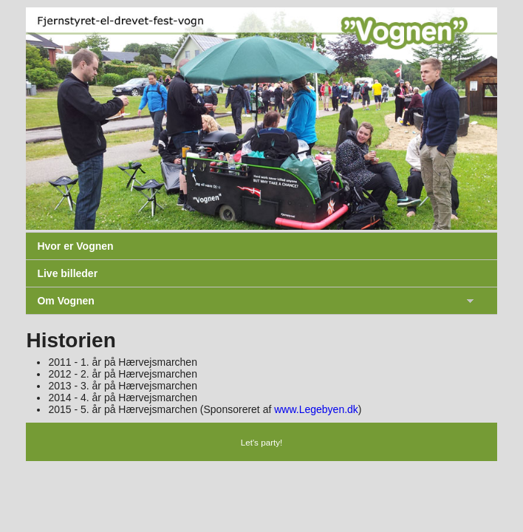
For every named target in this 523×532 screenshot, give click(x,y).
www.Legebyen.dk (316, 409)
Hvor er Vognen (75, 246)
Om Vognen (66, 301)
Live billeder (67, 273)
